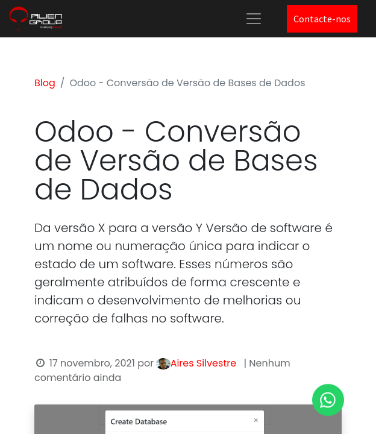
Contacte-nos (322, 19)
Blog (44, 83)
